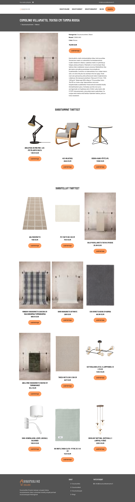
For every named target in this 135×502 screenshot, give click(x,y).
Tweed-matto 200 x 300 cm (67, 377)
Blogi (102, 9)
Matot (37, 25)
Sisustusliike (64, 9)
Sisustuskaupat (91, 9)
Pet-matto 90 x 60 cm (67, 237)
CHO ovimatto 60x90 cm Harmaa (100, 311)
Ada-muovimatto (34, 237)
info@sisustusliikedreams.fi (106, 2)
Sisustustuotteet (27, 25)
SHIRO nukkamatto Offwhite (67, 311)
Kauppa (110, 9)
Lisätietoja (75, 51)
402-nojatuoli (67, 158)
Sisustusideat (77, 9)
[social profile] (33, 2)
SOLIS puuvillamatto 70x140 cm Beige (100, 243)
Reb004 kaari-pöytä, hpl (100, 158)
